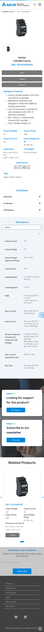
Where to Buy (22, 602)
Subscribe (16, 440)
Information (22, 606)
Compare (22, 79)
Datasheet (22, 85)
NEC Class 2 (16, 177)
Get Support (16, 410)
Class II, (7, 177)
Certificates (8, 203)
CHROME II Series (8, 12)
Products (22, 583)
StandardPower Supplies (23, 4)
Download (8, 197)
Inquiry (22, 72)
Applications (22, 588)
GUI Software (9, 210)
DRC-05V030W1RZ (23, 12)
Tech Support (22, 592)
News (22, 597)
